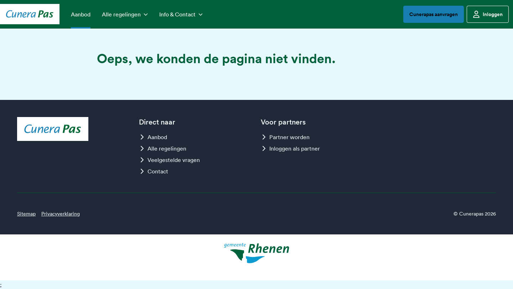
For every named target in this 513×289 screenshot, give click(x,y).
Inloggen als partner (290, 148)
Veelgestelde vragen (169, 159)
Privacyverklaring (60, 214)
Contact (153, 171)
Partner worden (285, 137)
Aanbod (153, 137)
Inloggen (488, 14)
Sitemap (26, 214)
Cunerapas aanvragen (433, 14)
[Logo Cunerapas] (29, 14)
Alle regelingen (162, 148)
